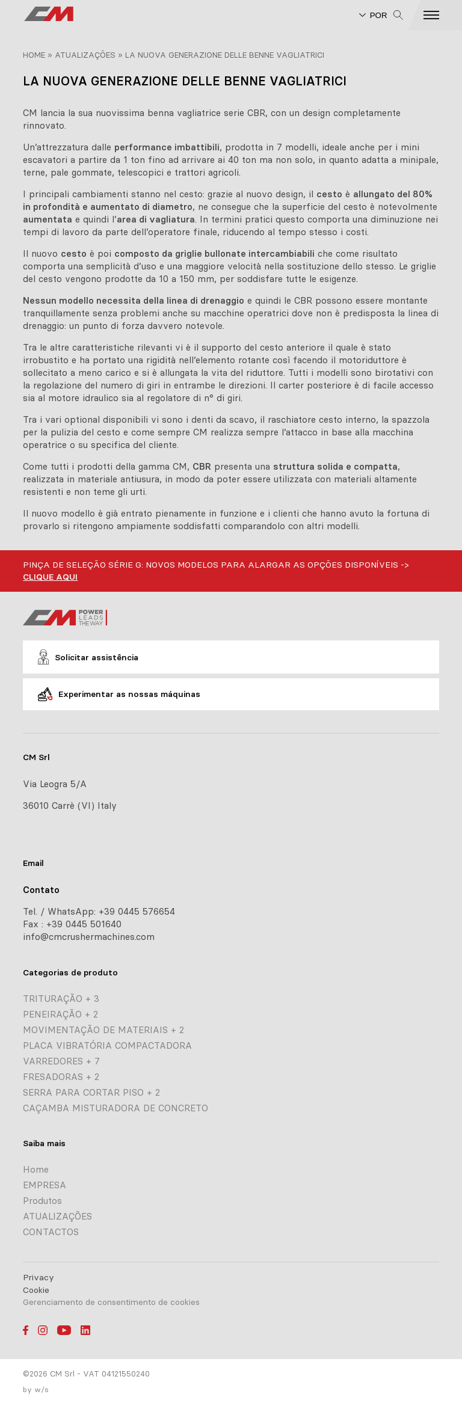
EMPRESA (44, 1185)
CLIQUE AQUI (50, 576)
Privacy (38, 1277)
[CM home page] (49, 15)
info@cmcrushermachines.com (89, 936)
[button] (441, 15)
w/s (41, 1389)
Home (34, 55)
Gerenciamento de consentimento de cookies (111, 1302)
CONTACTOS (51, 1232)
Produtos (42, 1200)
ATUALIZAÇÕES (85, 55)
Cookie (36, 1289)
